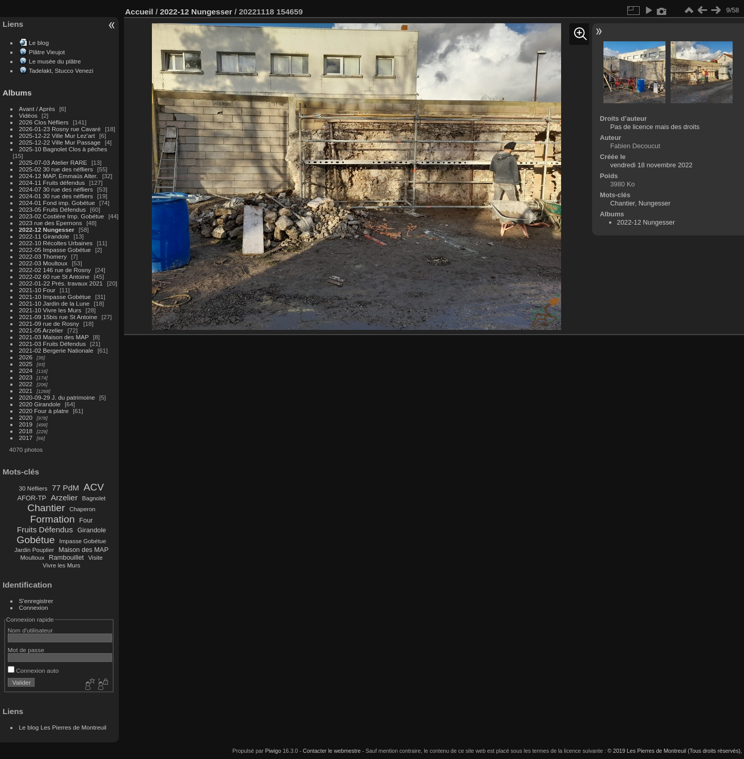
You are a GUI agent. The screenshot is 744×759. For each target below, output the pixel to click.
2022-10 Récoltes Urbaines (56, 243)
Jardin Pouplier (34, 550)
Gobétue (36, 539)
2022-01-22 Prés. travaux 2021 (61, 283)
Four (85, 520)
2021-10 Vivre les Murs (50, 310)
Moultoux (32, 558)
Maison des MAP (83, 550)
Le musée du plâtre (55, 61)
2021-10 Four (37, 290)
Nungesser (655, 203)
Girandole (92, 530)
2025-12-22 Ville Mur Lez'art (57, 135)
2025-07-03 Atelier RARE (53, 162)
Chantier (46, 507)
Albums (17, 92)
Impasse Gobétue (82, 541)
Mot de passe (26, 649)
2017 (26, 437)
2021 (26, 390)
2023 (26, 377)
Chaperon (82, 509)
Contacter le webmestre (332, 751)
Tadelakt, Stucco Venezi (61, 70)
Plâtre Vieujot (47, 52)
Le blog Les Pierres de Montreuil (62, 727)
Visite (95, 558)
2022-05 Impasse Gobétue (55, 249)
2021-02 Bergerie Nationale (56, 350)
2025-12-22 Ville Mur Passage (60, 142)
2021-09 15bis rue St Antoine (58, 316)
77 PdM (65, 487)
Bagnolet (93, 498)
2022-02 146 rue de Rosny (55, 269)
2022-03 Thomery (43, 256)
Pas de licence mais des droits (655, 127)
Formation (52, 519)
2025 (26, 363)
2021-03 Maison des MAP (54, 337)
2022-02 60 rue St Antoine (54, 276)
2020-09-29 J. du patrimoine (57, 397)
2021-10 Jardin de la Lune (54, 303)
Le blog (39, 42)
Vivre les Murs (62, 565)
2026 (26, 357)
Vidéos (28, 115)
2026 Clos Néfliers (44, 122)
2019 (26, 424)
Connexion (33, 607)
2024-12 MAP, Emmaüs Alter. (58, 175)
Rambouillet (66, 557)
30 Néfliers (33, 488)
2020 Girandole (39, 404)
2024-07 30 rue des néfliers (56, 189)
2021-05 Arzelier (41, 330)
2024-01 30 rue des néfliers (57, 196)
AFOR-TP (31, 498)
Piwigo (273, 751)
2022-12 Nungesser (46, 229)
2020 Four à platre (44, 410)
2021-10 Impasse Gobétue (55, 296)
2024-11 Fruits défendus (52, 182)
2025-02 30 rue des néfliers (56, 169)
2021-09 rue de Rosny (49, 323)
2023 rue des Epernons (50, 222)
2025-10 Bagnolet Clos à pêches (63, 149)
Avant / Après (37, 108)
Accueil (139, 11)
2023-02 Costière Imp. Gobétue (61, 216)
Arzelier (64, 497)
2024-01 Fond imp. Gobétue (57, 202)
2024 (26, 370)
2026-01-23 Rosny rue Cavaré (60, 128)
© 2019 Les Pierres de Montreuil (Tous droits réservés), (675, 751)
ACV (94, 487)
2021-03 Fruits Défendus (52, 343)
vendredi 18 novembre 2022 (651, 165)
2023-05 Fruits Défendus (52, 209)
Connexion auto (33, 670)
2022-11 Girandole (44, 236)
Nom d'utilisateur (30, 630)
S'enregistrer (36, 600)
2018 (26, 431)
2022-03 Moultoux (43, 263)
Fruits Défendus (45, 529)
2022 (26, 384)
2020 (26, 417)
